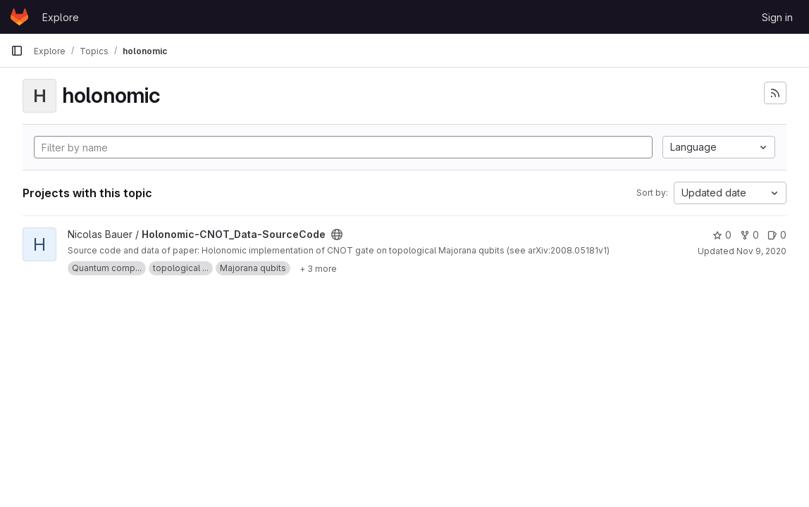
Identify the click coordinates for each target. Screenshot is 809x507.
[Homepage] (19, 17)
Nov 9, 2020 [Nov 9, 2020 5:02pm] (761, 251)
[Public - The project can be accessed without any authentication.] (336, 234)
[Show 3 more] (318, 268)
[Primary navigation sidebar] (17, 50)
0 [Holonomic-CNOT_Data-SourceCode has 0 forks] (749, 235)
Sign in (777, 17)
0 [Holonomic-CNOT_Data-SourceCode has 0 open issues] (776, 235)
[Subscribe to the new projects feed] (775, 93)
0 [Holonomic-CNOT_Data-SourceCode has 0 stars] (721, 235)
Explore (60, 17)
